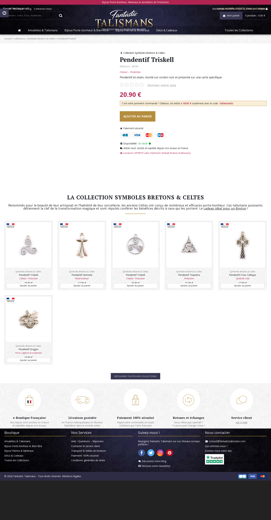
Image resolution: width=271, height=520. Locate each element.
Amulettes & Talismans (43, 39)
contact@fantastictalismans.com (221, 475)
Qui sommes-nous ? (211, 480)
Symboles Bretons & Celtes (51, 47)
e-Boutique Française (38, 440)
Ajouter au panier (146, 126)
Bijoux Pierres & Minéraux (132, 39)
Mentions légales (81, 515)
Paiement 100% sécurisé (135, 440)
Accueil (18, 9)
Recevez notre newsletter (156, 501)
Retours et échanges (184, 440)
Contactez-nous (54, 9)
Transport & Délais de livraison (93, 485)
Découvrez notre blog (154, 495)
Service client (232, 440)
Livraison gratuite (87, 440)
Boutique (30, 9)
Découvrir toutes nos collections (135, 392)
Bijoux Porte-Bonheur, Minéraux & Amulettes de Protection (135, 2)
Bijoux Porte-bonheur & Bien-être (86, 39)
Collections (29, 47)
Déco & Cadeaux (166, 39)
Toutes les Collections (239, 39)
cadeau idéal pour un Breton (232, 225)
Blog (40, 9)
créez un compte (244, 9)
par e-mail (232, 445)
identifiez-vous (222, 9)
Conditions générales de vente (93, 495)
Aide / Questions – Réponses (92, 475)
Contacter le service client (90, 480)
